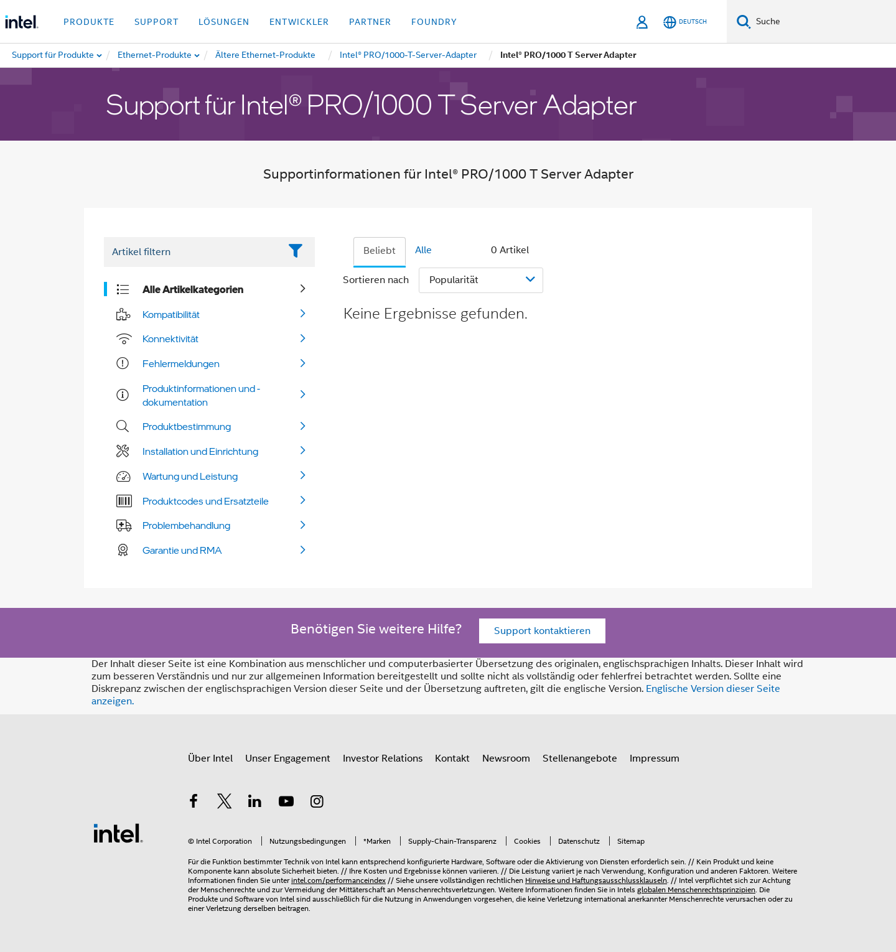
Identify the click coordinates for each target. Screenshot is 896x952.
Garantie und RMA (182, 550)
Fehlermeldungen (181, 363)
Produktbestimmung (186, 426)
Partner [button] (370, 21)
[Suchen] (744, 21)
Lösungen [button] (224, 21)
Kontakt (452, 758)
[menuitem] (155, 55)
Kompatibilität (171, 314)
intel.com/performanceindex (338, 880)
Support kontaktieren (542, 631)
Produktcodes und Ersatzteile (205, 501)
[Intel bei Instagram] (316, 803)
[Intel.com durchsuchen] (823, 21)
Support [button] (156, 21)
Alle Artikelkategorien (192, 289)
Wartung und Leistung (190, 476)
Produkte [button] (88, 21)
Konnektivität (170, 338)
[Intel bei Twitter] (224, 803)
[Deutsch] (685, 22)
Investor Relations (382, 758)
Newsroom (506, 758)
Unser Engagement (287, 758)
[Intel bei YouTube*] (286, 803)
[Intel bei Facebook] (193, 803)
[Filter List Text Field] (192, 252)
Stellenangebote (580, 758)
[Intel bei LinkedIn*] (255, 803)
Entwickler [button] (299, 21)
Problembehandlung (186, 525)
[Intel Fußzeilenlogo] (118, 832)
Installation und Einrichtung (200, 451)
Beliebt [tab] (379, 251)
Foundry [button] (434, 21)
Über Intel (210, 758)
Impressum (654, 758)
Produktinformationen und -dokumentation (201, 395)
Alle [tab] (423, 250)
